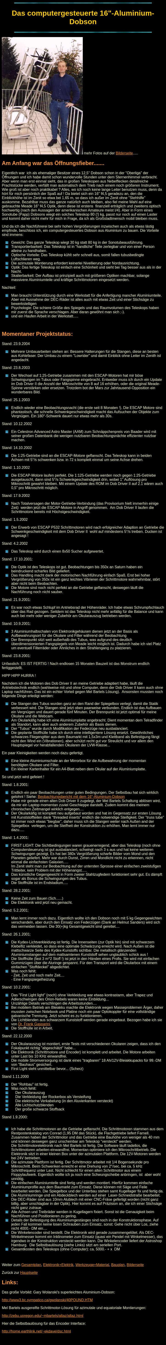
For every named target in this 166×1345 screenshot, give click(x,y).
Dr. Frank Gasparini (34, 1024)
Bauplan (118, 1265)
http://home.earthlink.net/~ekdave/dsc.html (36, 1331)
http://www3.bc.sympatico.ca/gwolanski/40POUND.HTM (47, 1300)
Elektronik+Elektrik (58, 1265)
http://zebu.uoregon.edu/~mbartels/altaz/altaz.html (42, 1316)
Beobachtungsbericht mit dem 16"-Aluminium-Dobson (81, 797)
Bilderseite (124, 153)
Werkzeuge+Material (92, 1265)
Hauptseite (29, 1273)
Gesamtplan (31, 1265)
